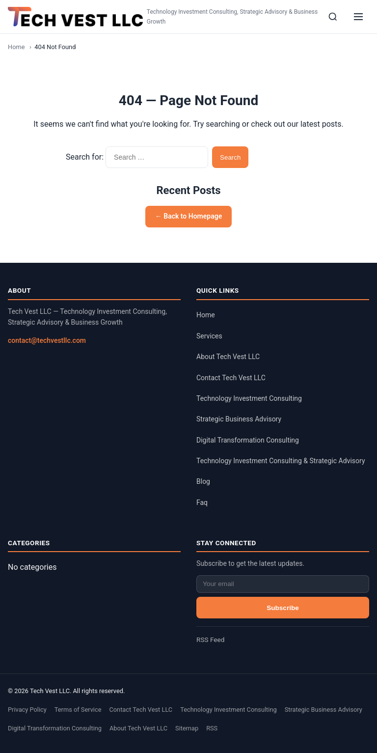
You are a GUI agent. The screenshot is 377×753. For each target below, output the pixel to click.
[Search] (333, 17)
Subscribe (283, 608)
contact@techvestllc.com (47, 340)
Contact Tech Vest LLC (231, 378)
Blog (203, 481)
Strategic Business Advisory (238, 419)
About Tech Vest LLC (228, 357)
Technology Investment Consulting (249, 398)
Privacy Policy (27, 709)
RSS (211, 728)
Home (16, 47)
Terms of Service (78, 709)
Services (209, 336)
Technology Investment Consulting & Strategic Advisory (280, 461)
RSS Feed (210, 639)
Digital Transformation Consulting (247, 440)
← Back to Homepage (188, 216)
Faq (202, 502)
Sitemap (186, 728)
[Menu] (358, 17)
